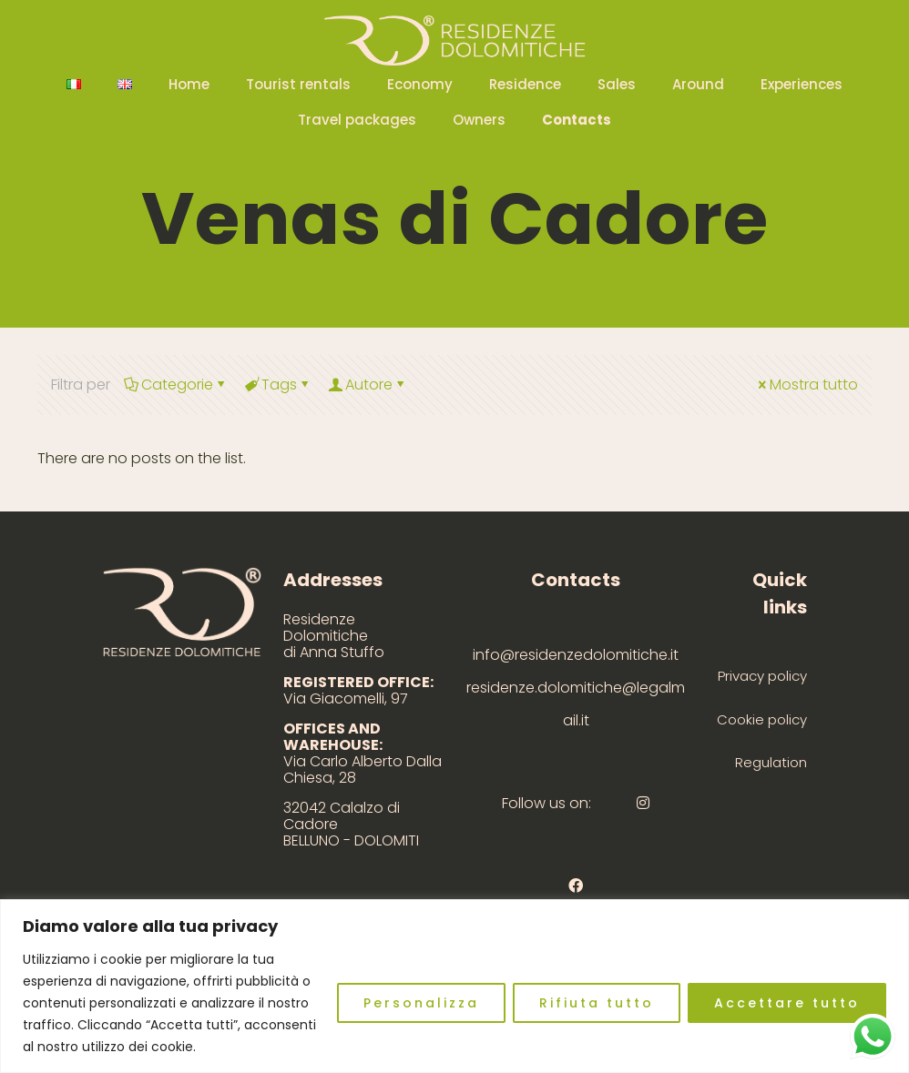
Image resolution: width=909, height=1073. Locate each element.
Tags (278, 384)
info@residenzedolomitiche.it (576, 654)
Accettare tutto (787, 1003)
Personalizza (421, 1003)
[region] (454, 986)
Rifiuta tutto (596, 1003)
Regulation (771, 762)
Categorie (176, 384)
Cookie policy (762, 719)
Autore (367, 384)
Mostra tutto (806, 384)
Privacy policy (762, 675)
